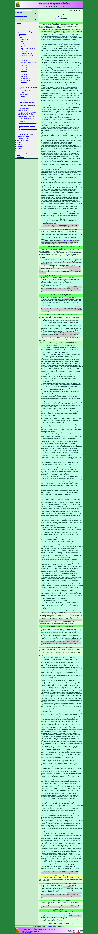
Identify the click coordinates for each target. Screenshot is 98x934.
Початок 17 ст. (24, 49)
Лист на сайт (18, 12)
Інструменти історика (23, 150)
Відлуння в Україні (25, 85)
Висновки (21, 98)
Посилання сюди (19, 19)
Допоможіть (49, 926)
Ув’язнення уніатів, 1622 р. (27, 56)
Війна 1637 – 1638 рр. (26, 62)
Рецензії (20, 141)
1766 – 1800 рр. (24, 79)
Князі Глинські (22, 128)
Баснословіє (23, 91)
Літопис (22, 43)
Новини (19, 23)
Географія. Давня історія (25, 41)
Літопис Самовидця (46, 877)
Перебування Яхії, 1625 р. (27, 58)
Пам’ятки (19, 154)
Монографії (21, 30)
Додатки (23, 102)
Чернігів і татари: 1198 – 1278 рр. (27, 123)
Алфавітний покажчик (22, 147)
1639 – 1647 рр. (24, 64)
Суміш (18, 166)
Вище (61, 923)
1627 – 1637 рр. (24, 60)
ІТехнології (20, 156)
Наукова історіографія (24, 96)
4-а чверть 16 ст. (25, 47)
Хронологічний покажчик (22, 145)
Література (20, 152)
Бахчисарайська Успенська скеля (27, 107)
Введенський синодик (24, 117)
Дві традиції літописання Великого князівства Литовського (26, 110)
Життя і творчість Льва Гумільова (26, 32)
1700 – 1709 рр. (24, 73)
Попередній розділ (53, 923)
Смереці (29, 932)
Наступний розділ (69, 923)
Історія (18, 27)
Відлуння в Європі (25, 83)
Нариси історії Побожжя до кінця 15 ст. (28, 137)
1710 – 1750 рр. (24, 75)
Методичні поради (23, 100)
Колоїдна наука (21, 25)
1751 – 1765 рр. (24, 77)
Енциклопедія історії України (25, 143)
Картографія (24, 87)
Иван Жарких (20, 168)
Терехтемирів (22, 37)
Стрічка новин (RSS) (21, 16)
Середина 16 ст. (25, 45)
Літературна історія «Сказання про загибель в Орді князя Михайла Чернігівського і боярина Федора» (27, 120)
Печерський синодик (24, 115)
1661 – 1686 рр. (24, 71)
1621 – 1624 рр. (24, 54)
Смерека (19, 159)
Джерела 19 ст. (24, 81)
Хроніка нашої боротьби (23, 163)
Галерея (19, 161)
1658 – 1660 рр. (24, 69)
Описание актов (67, 240)
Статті (19, 139)
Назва (20, 39)
